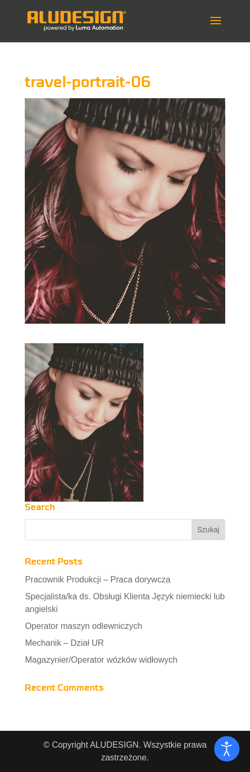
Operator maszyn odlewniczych (83, 626)
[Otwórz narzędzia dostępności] (226, 748)
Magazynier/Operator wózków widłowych (101, 659)
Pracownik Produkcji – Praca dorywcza (97, 579)
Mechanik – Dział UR (64, 642)
